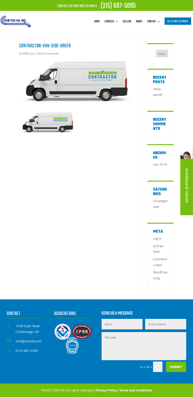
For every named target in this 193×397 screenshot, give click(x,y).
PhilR (25, 53)
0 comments (52, 53)
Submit (176, 367)
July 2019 (160, 164)
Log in (157, 238)
